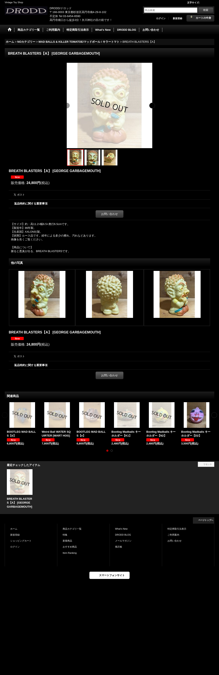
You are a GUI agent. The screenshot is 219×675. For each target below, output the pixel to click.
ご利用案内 (173, 534)
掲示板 (118, 546)
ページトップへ (205, 520)
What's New (121, 528)
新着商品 (67, 540)
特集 (65, 534)
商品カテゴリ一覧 (72, 528)
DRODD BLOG (123, 534)
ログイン (161, 18)
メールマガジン (123, 540)
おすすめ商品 (70, 546)
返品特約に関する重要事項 (30, 203)
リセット (207, 464)
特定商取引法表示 (176, 528)
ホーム (13, 528)
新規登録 (177, 18)
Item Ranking (70, 553)
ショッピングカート (20, 540)
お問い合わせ (109, 214)
